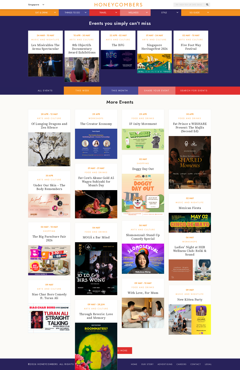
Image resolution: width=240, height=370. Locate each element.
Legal (208, 364)
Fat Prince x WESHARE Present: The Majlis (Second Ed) (190, 127)
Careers (182, 364)
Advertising (165, 364)
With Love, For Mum (143, 293)
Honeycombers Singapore (120, 4)
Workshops (96, 118)
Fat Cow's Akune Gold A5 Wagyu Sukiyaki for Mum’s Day (96, 181)
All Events (45, 90)
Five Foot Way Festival (191, 47)
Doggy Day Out (143, 169)
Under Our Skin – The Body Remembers (49, 187)
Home (134, 364)
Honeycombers (48, 364)
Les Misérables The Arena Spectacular (45, 47)
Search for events (194, 90)
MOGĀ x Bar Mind (96, 237)
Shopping (143, 163)
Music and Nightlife (45, 39)
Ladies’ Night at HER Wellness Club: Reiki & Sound (190, 251)
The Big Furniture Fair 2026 (49, 238)
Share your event (156, 90)
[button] (55, 12)
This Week (82, 90)
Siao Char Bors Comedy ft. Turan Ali (49, 296)
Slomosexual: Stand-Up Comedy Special (143, 237)
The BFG (118, 45)
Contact (196, 364)
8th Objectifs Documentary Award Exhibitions (82, 49)
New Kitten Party (189, 299)
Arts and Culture (82, 39)
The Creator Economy (96, 124)
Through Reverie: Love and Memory (96, 316)
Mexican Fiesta (190, 208)
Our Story (147, 364)
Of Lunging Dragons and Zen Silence (49, 126)
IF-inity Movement (143, 124)
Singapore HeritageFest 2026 (154, 47)
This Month (119, 90)
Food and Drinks (143, 118)
